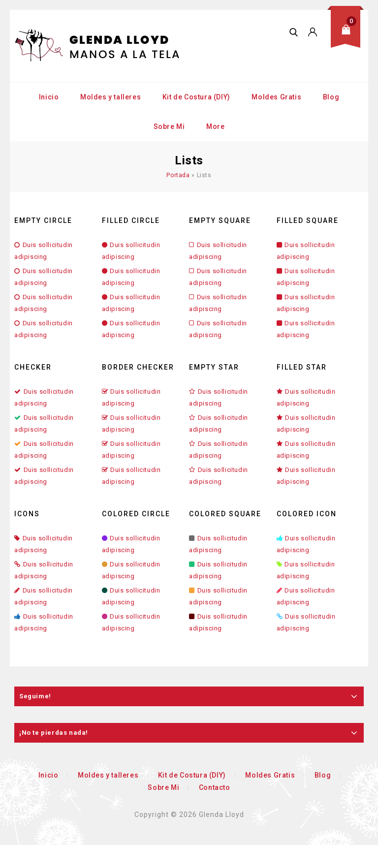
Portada (177, 175)
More (215, 126)
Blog (331, 97)
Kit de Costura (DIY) (196, 97)
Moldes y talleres (110, 97)
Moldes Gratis (276, 97)
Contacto (214, 787)
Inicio (49, 97)
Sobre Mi (169, 126)
